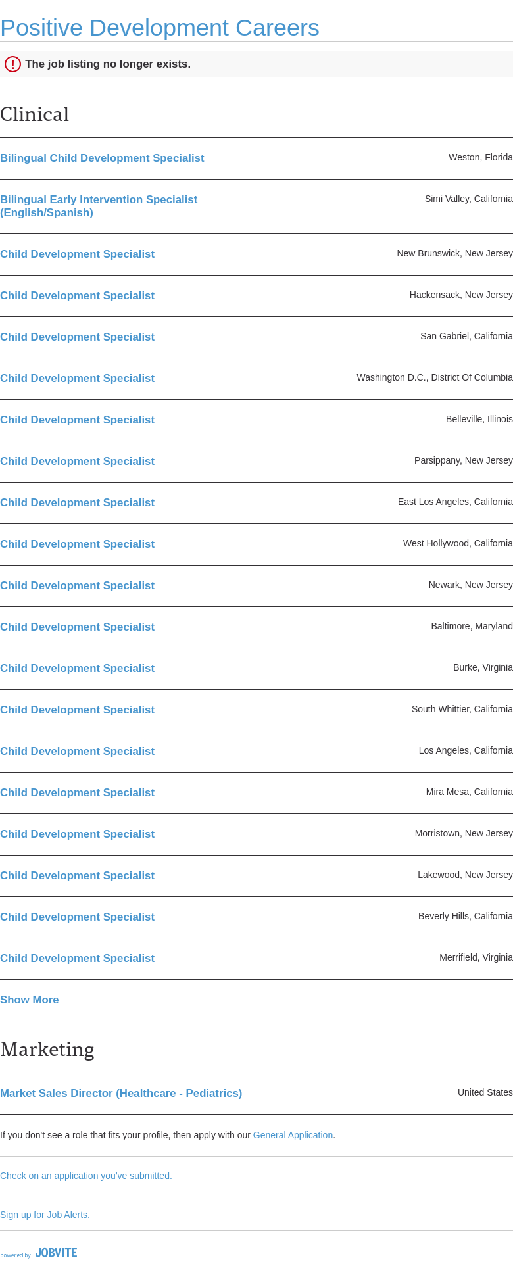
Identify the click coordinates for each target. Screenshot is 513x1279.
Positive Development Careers (160, 27)
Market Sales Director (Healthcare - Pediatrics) (121, 1093)
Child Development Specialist (77, 254)
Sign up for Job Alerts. (45, 1214)
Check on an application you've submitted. (86, 1175)
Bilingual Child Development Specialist (102, 158)
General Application (293, 1135)
